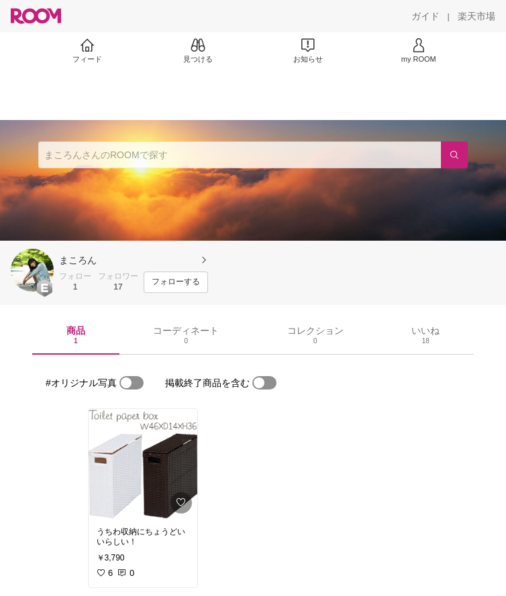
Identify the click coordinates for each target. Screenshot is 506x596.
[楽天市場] (476, 16)
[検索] (454, 154)
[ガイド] (425, 16)
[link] (143, 464)
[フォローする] (176, 282)
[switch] (131, 383)
